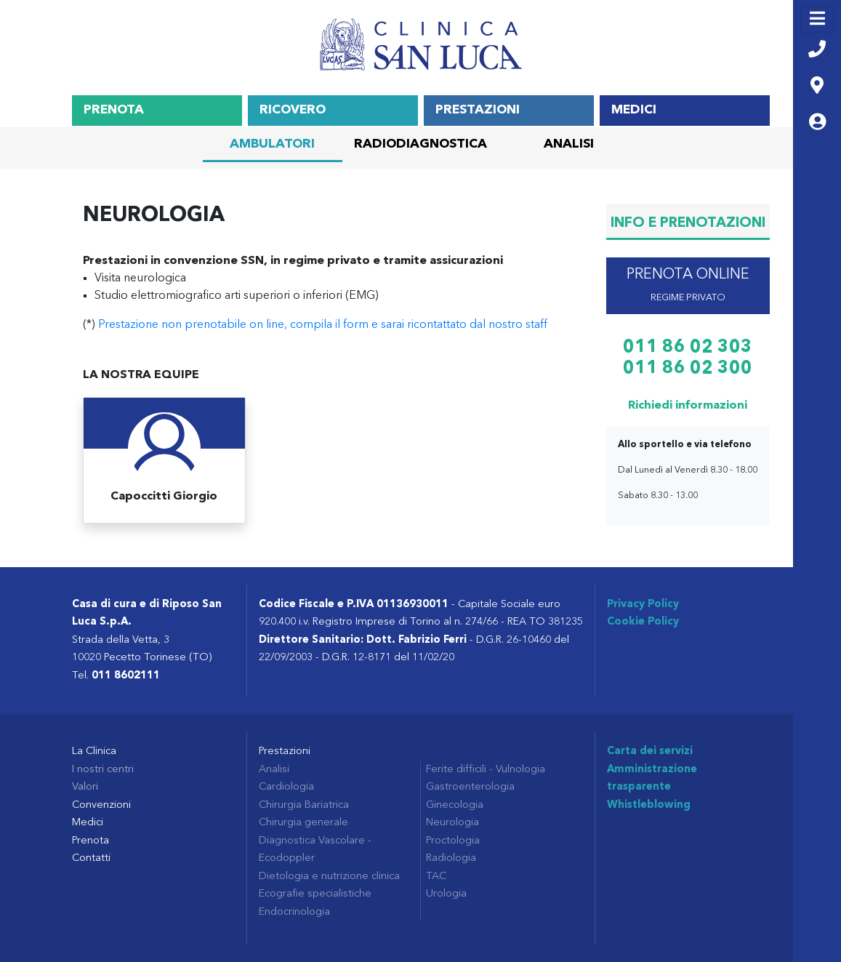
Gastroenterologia (470, 787)
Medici (633, 110)
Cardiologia (286, 787)
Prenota (114, 110)
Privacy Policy (643, 604)
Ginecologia (454, 805)
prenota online (688, 285)
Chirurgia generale (303, 822)
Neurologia (452, 822)
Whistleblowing (649, 805)
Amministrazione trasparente (652, 778)
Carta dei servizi (650, 751)
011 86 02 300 (687, 368)
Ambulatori (272, 144)
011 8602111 (126, 675)
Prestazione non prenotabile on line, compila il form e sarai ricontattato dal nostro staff (322, 325)
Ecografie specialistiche (315, 894)
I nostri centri (103, 769)
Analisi (569, 144)
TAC (436, 876)
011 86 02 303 (687, 347)
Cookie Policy (643, 622)
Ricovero (292, 110)
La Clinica (94, 751)
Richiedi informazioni (687, 406)
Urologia (446, 894)
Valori (85, 787)
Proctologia (453, 840)
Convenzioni (101, 805)
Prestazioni (477, 110)
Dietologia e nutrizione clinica (329, 876)
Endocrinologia (294, 912)
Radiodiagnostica (420, 144)
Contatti (91, 858)
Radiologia (451, 858)
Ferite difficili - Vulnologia (485, 769)
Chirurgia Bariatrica (304, 805)
